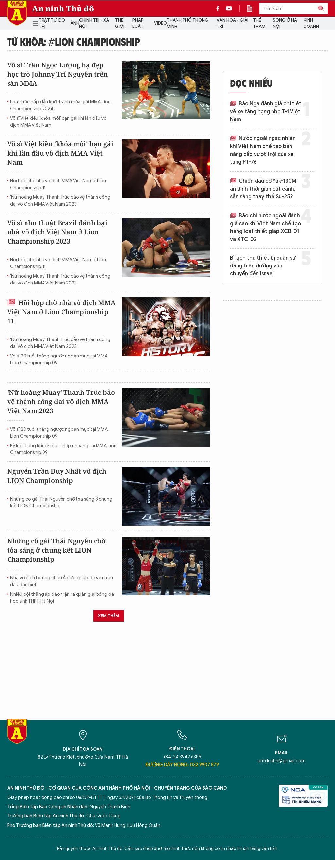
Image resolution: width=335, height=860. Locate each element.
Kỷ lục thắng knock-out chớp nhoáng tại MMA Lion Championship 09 (63, 449)
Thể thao (259, 23)
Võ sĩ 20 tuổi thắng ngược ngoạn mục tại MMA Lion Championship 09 (59, 359)
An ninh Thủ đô (63, 8)
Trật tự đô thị (52, 23)
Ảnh (74, 23)
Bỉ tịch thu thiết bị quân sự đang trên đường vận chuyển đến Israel (263, 266)
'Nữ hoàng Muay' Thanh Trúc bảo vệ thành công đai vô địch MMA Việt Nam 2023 (60, 200)
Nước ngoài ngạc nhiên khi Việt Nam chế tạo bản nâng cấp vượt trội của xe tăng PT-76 (263, 150)
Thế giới (119, 23)
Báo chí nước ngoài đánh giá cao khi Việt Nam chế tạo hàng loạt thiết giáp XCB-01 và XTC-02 (265, 227)
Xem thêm (108, 615)
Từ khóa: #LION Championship (73, 41)
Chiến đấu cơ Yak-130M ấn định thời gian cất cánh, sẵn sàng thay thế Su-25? (263, 189)
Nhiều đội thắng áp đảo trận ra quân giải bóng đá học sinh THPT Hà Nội (62, 598)
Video (160, 23)
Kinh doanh (311, 23)
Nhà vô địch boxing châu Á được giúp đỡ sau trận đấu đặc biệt (61, 581)
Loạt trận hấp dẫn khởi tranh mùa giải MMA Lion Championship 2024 (60, 105)
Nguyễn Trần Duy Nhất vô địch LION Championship (56, 476)
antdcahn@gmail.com (282, 761)
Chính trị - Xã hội (94, 23)
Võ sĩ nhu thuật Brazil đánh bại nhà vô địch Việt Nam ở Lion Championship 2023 (57, 232)
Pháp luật (138, 23)
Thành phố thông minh (187, 23)
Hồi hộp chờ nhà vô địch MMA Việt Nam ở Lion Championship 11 (58, 184)
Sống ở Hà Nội (285, 23)
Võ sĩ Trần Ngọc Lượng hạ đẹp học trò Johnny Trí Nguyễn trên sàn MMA (57, 74)
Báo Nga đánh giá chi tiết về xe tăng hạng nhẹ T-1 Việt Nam (265, 112)
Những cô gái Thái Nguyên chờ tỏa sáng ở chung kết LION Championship (61, 502)
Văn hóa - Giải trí (232, 23)
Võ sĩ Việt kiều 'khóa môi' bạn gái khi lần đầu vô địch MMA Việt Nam (58, 122)
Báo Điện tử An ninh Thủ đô (17, 13)
